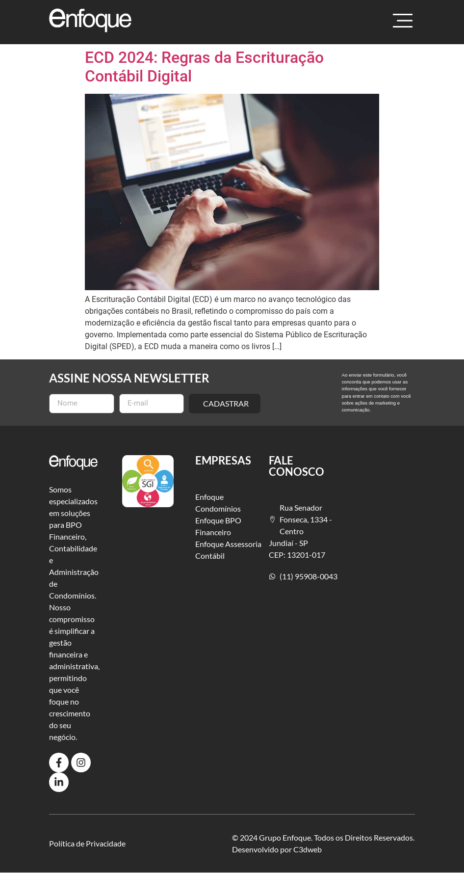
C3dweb (307, 849)
